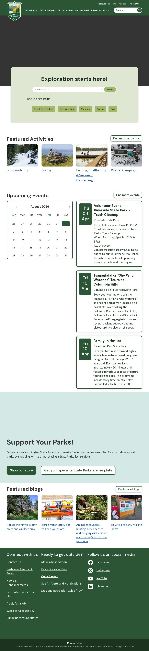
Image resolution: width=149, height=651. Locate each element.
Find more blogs (129, 489)
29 (39, 223)
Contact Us (14, 562)
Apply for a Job (16, 603)
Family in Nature (107, 341)
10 (22, 239)
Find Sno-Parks (48, 10)
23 (13, 255)
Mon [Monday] (22, 214)
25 (31, 255)
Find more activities (126, 138)
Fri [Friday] (57, 214)
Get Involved (82, 10)
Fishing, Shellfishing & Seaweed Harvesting (91, 163)
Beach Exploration (43, 109)
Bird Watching (67, 109)
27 (22, 223)
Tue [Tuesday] (31, 214)
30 (48, 223)
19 (39, 247)
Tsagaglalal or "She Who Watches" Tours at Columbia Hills (113, 280)
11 (31, 239)
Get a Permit (49, 576)
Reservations (104, 3)
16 (13, 247)
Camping (85, 109)
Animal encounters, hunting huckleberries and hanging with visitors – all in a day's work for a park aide (91, 533)
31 (57, 223)
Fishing (100, 109)
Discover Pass (119, 3)
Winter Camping (126, 158)
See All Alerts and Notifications (61, 583)
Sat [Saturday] (66, 214)
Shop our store (21, 470)
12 (40, 239)
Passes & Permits (100, 10)
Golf (113, 109)
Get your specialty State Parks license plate (78, 470)
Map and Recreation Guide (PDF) (62, 590)
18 (31, 247)
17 (22, 247)
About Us (134, 3)
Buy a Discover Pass (54, 569)
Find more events (128, 195)
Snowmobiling (22, 158)
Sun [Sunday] (14, 214)
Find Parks (31, 10)
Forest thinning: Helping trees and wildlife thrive (22, 527)
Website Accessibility (20, 610)
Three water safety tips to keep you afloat (56, 527)
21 (57, 247)
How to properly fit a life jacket (126, 527)
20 (48, 247)
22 (65, 247)
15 (66, 239)
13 (48, 239)
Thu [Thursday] (48, 214)
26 (13, 223)
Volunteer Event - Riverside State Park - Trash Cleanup (112, 210)
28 (31, 223)
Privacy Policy (74, 643)
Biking (57, 158)
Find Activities (65, 10)
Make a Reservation (54, 562)
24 (22, 255)
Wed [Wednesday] (40, 214)
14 (57, 239)
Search (139, 10)
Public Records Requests (22, 617)
